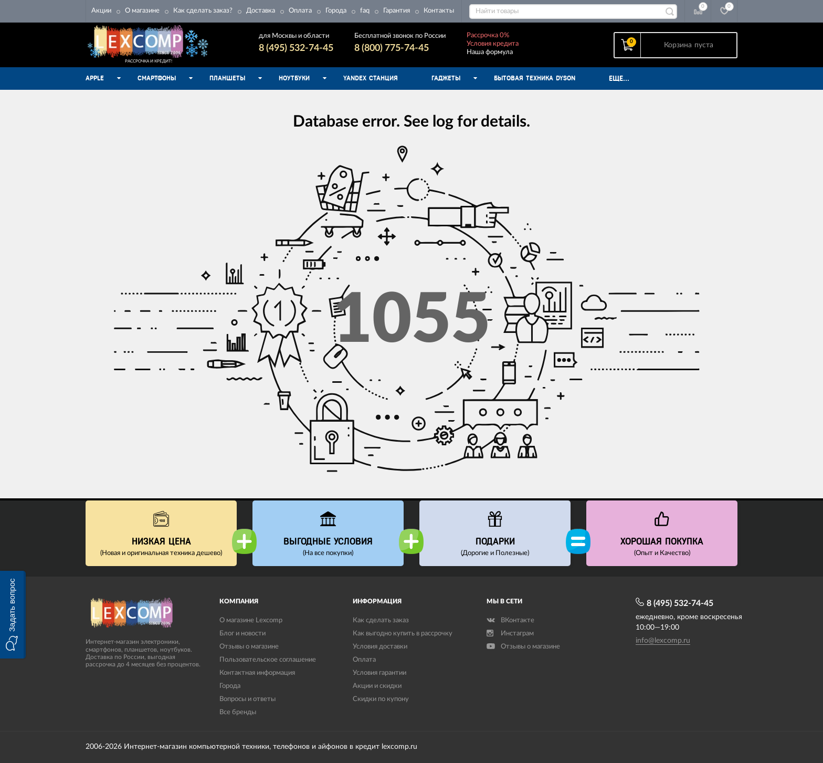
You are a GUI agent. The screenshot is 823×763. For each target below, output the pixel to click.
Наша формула (490, 52)
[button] (13, 615)
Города (335, 10)
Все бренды (237, 712)
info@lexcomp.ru (663, 640)
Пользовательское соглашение (267, 659)
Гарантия (396, 10)
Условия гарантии (379, 673)
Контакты (439, 10)
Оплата (300, 10)
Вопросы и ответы (247, 699)
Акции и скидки (377, 686)
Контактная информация (257, 673)
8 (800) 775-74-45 (391, 48)
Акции (101, 10)
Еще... (619, 78)
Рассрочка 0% (488, 35)
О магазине (142, 10)
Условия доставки (380, 646)
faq (365, 10)
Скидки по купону (381, 699)
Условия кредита (493, 43)
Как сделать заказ (381, 620)
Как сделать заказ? (203, 10)
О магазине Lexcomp (250, 620)
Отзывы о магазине (249, 646)
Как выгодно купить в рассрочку (402, 633)
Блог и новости (242, 633)
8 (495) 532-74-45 (296, 48)
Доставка (260, 10)
